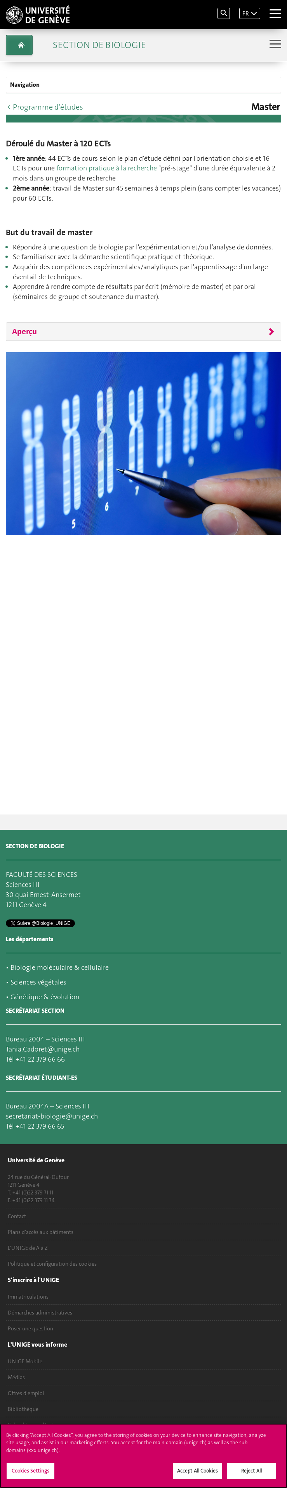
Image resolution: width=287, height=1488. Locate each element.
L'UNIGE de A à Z (28, 1247)
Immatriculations (28, 1296)
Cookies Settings (30, 1470)
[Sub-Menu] (274, 45)
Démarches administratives (40, 1312)
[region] (143, 1456)
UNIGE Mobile (25, 1361)
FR (245, 13)
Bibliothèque (23, 1409)
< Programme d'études (45, 107)
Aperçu (24, 331)
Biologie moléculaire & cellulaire (59, 967)
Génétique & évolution (44, 997)
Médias (16, 1377)
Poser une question (30, 1328)
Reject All (251, 1470)
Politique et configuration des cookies (52, 1263)
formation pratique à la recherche (106, 168)
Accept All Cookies (197, 1470)
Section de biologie (99, 45)
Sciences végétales (38, 982)
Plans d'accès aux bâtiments (40, 1232)
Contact (17, 1216)
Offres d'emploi (26, 1393)
